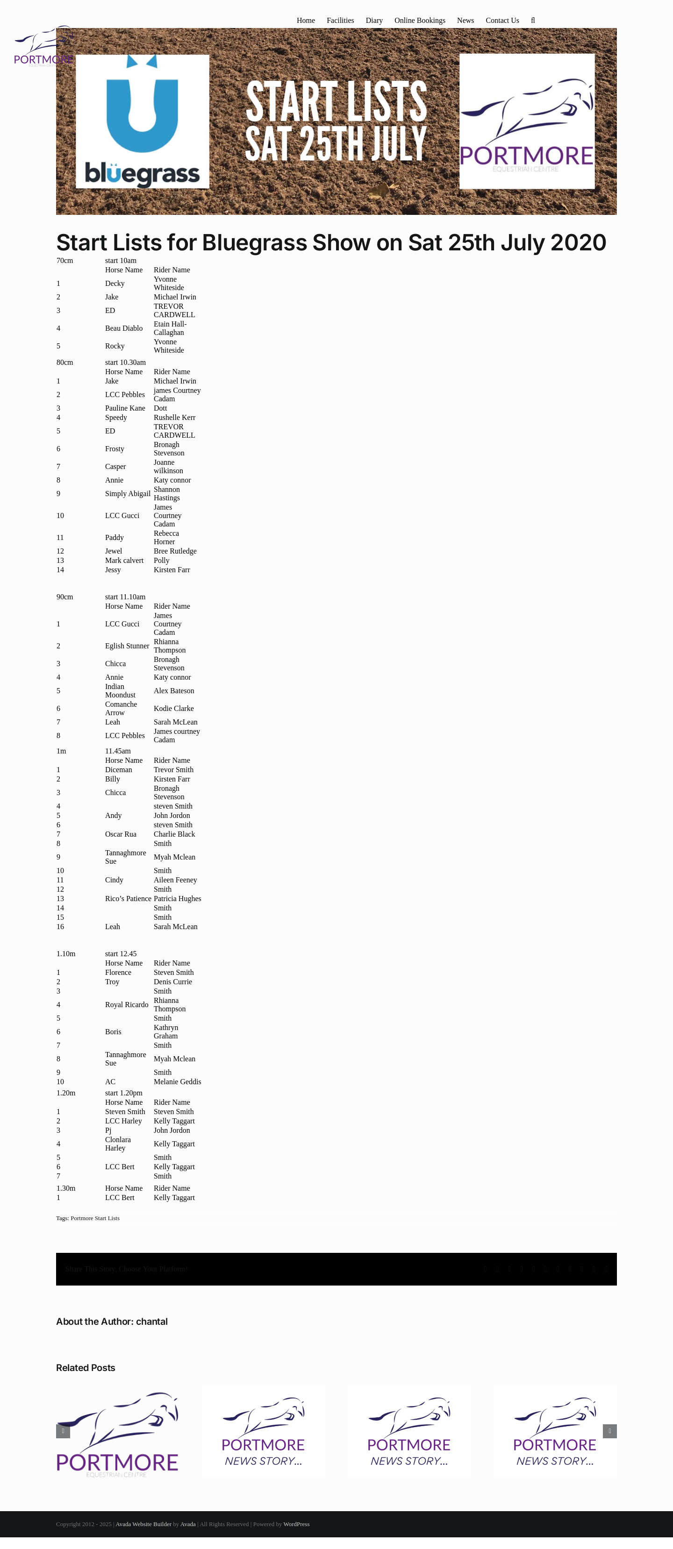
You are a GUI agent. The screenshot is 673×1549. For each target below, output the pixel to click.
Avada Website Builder (143, 1524)
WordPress (296, 1524)
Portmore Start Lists (95, 1218)
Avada (188, 1524)
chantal (152, 1321)
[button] (533, 19)
